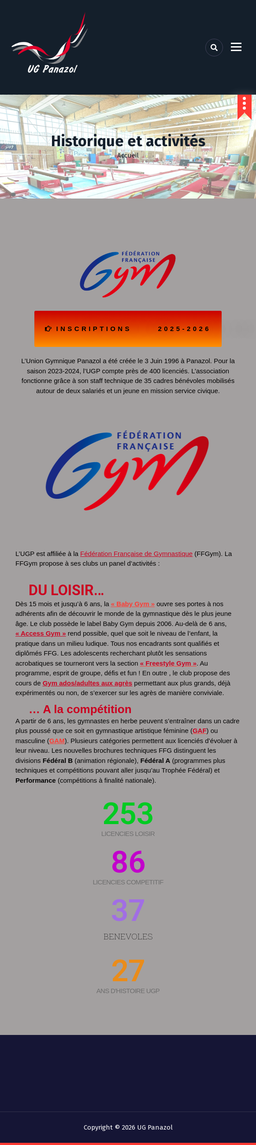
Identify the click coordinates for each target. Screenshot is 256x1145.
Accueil (128, 155)
